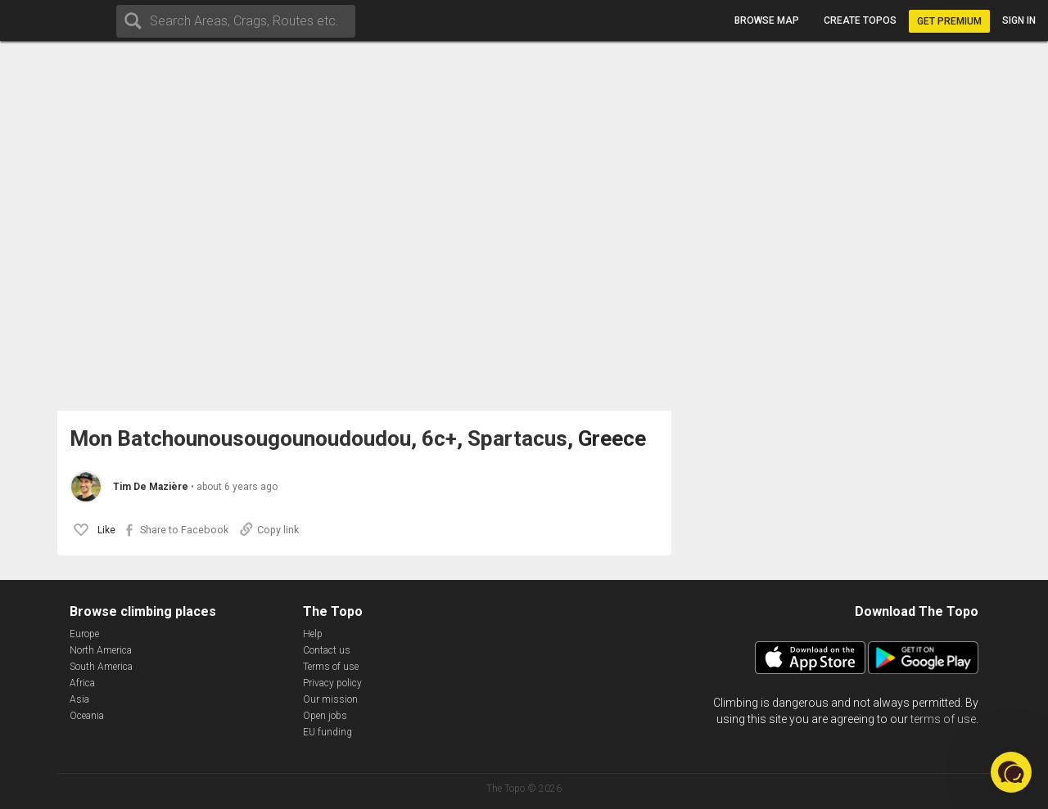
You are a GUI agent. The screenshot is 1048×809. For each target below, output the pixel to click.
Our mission (330, 699)
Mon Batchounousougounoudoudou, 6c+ (263, 439)
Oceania (87, 715)
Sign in (1019, 20)
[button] (1011, 772)
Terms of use (331, 666)
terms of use (943, 719)
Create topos (860, 20)
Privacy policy (332, 683)
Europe (84, 634)
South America (101, 666)
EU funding (327, 732)
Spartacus (517, 439)
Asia (79, 699)
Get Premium (949, 21)
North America (101, 650)
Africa (82, 683)
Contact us (326, 650)
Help (313, 634)
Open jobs (325, 715)
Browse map (766, 20)
